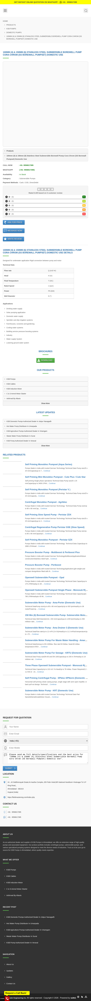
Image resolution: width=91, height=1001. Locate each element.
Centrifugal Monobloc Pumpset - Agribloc (46, 502)
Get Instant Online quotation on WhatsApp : (45, 2)
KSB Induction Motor (14, 389)
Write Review (15, 239)
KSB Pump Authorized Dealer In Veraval (21, 441)
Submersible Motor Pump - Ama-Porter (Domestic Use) (52, 602)
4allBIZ (73, 998)
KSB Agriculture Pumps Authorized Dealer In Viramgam (27, 431)
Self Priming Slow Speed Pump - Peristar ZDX (48, 514)
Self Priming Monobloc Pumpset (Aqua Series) (48, 464)
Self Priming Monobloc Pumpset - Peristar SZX (48, 540)
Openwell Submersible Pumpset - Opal (44, 577)
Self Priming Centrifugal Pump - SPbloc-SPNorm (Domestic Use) (57, 678)
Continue (46, 471)
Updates (9, 971)
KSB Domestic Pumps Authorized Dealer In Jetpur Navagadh (29, 421)
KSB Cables (11, 384)
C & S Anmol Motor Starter (16, 394)
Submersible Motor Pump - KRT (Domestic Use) (49, 690)
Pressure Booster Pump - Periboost (43, 565)
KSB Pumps (11, 29)
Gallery (9, 977)
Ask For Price (15, 222)
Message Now (15, 231)
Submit (8, 768)
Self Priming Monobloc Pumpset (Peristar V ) (47, 489)
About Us (10, 964)
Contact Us (10, 984)
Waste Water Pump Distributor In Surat (21, 436)
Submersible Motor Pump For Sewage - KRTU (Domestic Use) (56, 653)
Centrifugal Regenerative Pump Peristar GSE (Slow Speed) (54, 527)
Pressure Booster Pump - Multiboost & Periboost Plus (52, 552)
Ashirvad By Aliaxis (13, 398)
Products (11, 25)
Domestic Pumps (14, 32)
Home (5, 21)
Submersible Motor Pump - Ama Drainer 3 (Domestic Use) (54, 628)
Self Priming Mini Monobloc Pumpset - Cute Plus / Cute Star (55, 477)
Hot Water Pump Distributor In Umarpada (22, 426)
